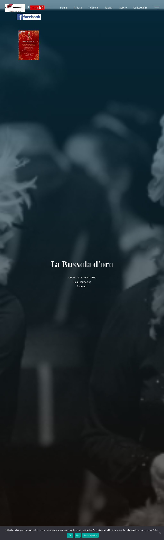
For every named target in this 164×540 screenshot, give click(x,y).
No (77, 535)
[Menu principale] (156, 7)
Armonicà (35, 7)
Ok (70, 535)
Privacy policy (90, 535)
